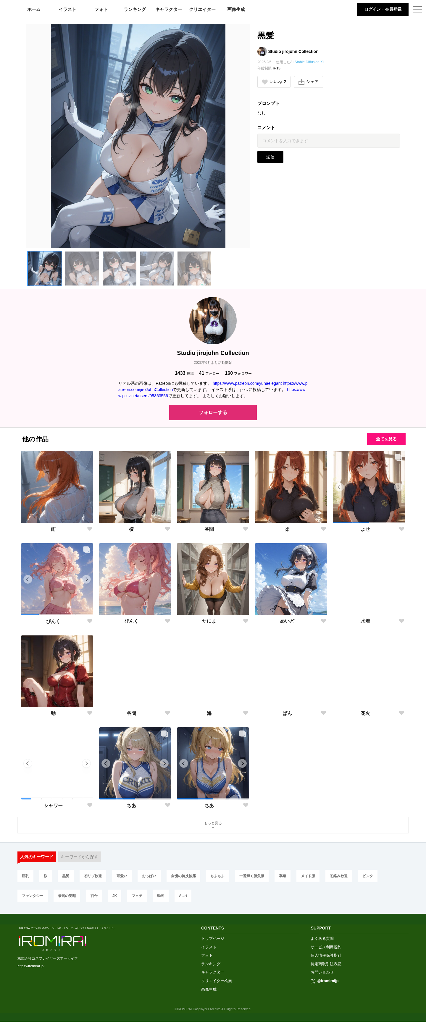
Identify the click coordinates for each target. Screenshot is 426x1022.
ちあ (131, 805)
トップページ (212, 938)
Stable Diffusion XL (310, 62)
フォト (101, 9)
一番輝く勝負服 (251, 876)
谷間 (209, 529)
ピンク (367, 876)
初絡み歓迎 (339, 876)
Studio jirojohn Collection (293, 51)
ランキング (135, 9)
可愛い (122, 876)
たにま (209, 621)
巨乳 (25, 876)
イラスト (67, 9)
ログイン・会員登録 (382, 9)
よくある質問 (322, 938)
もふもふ (217, 876)
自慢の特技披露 (183, 876)
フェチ (137, 896)
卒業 (282, 876)
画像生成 (236, 9)
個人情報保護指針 (326, 955)
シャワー (53, 805)
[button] (44, 268)
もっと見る (213, 825)
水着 (365, 621)
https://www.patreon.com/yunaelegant (247, 383)
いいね (274, 81)
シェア (308, 82)
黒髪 (65, 876)
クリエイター (202, 9)
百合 (94, 896)
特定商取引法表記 (326, 964)
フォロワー (238, 373)
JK (114, 896)
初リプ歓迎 (93, 876)
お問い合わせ (322, 972)
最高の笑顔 (67, 896)
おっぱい (149, 876)
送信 (270, 157)
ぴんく (53, 621)
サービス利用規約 (326, 947)
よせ (365, 529)
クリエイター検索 (216, 981)
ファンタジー (32, 896)
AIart (183, 896)
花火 (365, 713)
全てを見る (386, 439)
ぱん (287, 713)
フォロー (209, 373)
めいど (287, 621)
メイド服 (308, 876)
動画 (160, 896)
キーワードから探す (79, 856)
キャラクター (168, 9)
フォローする (213, 412)
